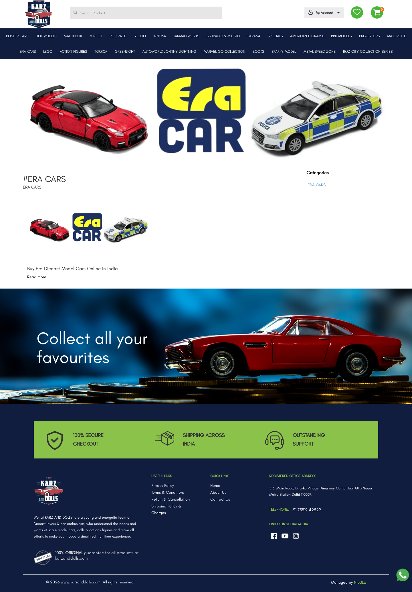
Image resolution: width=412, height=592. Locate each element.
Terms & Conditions (168, 492)
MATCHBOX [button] (73, 36)
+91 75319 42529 (306, 509)
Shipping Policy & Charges (166, 509)
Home (215, 485)
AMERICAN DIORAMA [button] (307, 36)
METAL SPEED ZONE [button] (320, 51)
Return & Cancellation (170, 499)
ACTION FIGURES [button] (73, 51)
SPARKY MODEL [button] (284, 51)
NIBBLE (360, 582)
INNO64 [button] (159, 36)
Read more (36, 277)
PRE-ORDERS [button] (369, 36)
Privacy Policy (162, 485)
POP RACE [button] (118, 36)
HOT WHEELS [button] (46, 36)
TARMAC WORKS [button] (186, 36)
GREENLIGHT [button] (125, 51)
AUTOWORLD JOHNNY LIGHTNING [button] (169, 51)
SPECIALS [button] (275, 36)
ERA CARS (317, 185)
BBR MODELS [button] (341, 36)
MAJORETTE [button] (396, 36)
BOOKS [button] (258, 51)
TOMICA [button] (100, 51)
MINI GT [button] (96, 36)
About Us (218, 492)
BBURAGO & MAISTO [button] (223, 36)
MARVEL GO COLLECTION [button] (224, 51)
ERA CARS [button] (28, 51)
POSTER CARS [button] (17, 36)
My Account (323, 12)
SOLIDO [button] (140, 36)
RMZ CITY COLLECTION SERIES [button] (368, 51)
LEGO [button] (47, 51)
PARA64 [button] (253, 36)
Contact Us (220, 499)
